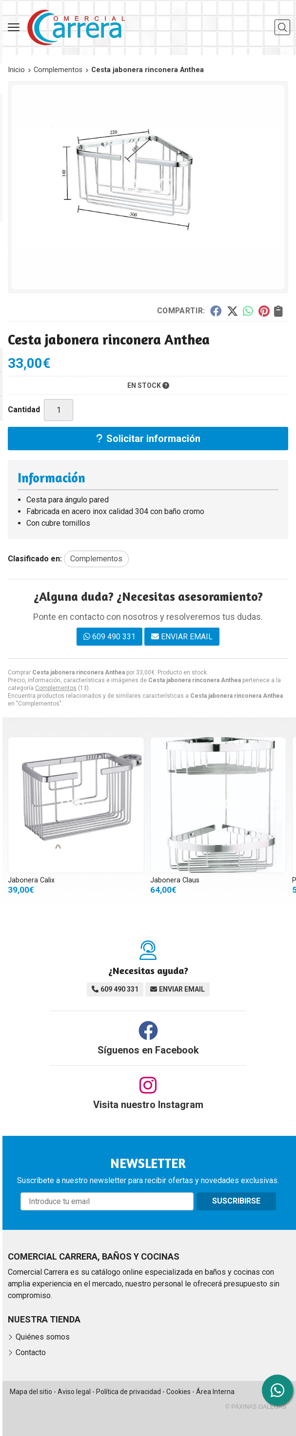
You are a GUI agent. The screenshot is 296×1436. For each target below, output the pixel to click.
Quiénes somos (43, 1336)
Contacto (31, 1352)
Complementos (56, 688)
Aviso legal (74, 1392)
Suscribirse (236, 1201)
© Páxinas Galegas (255, 1406)
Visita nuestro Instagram (148, 1105)
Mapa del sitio (31, 1392)
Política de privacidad (128, 1392)
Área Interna (215, 1392)
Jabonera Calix (31, 880)
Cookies (178, 1392)
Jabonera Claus (174, 880)
